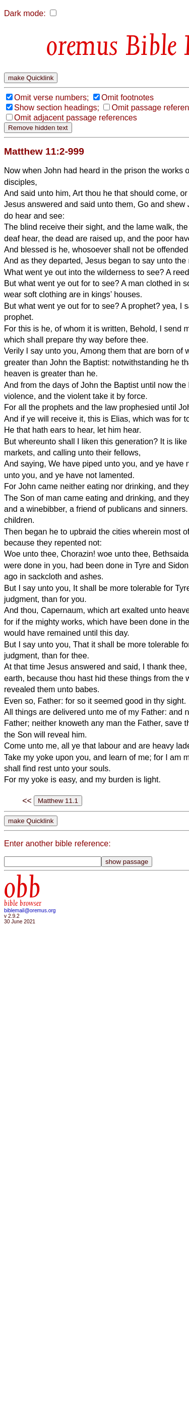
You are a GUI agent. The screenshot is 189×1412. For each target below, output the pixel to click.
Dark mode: (25, 13)
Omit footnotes (127, 97)
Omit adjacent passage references (75, 117)
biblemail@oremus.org (30, 910)
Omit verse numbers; (51, 97)
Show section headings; (56, 107)
